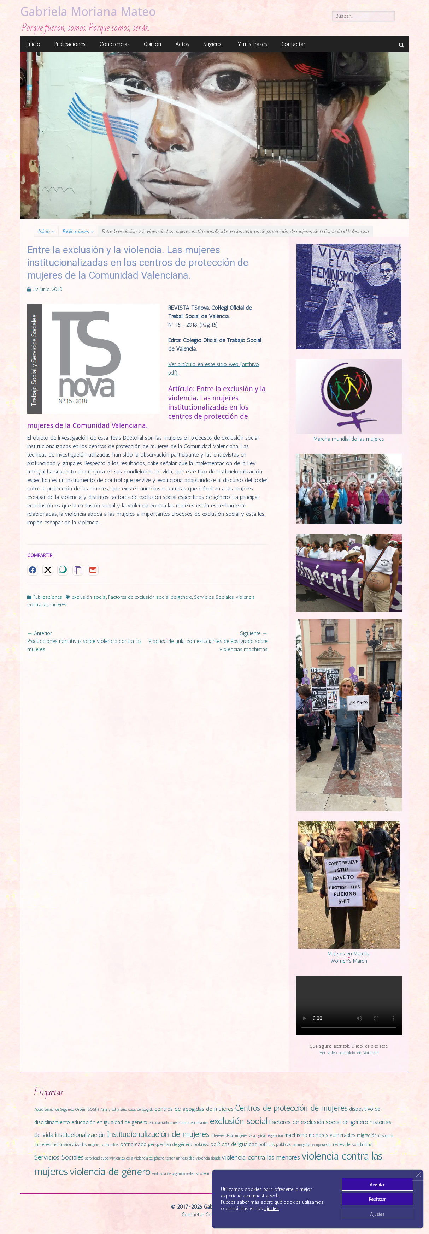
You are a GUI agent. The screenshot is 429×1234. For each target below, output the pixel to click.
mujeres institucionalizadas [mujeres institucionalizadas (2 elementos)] (60, 1144)
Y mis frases (252, 44)
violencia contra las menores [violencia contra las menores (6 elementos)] (261, 1157)
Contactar (293, 44)
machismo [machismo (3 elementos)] (295, 1135)
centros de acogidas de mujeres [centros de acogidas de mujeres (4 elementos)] (194, 1108)
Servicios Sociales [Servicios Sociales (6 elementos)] (59, 1157)
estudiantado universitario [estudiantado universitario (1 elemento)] (169, 1123)
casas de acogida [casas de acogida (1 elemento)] (140, 1109)
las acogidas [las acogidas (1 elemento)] (257, 1135)
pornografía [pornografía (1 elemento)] (301, 1145)
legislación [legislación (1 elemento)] (275, 1135)
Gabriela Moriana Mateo (88, 11)
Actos (182, 44)
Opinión (152, 44)
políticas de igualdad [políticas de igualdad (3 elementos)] (234, 1144)
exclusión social (89, 597)
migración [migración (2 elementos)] (367, 1135)
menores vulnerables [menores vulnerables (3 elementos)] (332, 1135)
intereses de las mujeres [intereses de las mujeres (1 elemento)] (229, 1135)
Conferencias (115, 44)
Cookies (214, 1214)
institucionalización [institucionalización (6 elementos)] (80, 1135)
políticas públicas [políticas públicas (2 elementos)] (275, 1144)
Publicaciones (70, 44)
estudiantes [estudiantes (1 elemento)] (199, 1123)
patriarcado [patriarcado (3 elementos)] (134, 1144)
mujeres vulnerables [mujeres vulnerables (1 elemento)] (103, 1145)
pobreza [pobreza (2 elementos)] (201, 1144)
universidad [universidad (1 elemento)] (185, 1158)
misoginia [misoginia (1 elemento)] (385, 1135)
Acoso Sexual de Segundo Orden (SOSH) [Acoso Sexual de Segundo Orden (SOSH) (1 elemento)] (66, 1109)
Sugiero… (213, 44)
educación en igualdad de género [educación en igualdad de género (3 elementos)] (109, 1122)
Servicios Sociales (214, 597)
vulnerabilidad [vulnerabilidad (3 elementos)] (344, 1173)
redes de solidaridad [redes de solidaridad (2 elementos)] (352, 1144)
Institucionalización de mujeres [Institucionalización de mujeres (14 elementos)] (158, 1134)
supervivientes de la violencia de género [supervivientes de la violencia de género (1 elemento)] (132, 1158)
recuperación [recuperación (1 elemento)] (321, 1145)
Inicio (33, 44)
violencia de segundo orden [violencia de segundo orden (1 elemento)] (173, 1174)
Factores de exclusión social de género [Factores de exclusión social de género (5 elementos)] (318, 1122)
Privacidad (235, 1214)
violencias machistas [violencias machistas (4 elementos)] (303, 1173)
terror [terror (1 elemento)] (170, 1158)
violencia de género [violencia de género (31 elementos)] (110, 1172)
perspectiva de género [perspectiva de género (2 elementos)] (170, 1144)
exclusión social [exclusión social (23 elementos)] (239, 1121)
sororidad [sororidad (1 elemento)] (92, 1158)
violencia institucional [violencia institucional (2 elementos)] (217, 1173)
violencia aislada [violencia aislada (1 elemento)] (208, 1158)
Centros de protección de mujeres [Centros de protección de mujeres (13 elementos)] (291, 1108)
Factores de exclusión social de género (150, 597)
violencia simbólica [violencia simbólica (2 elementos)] (258, 1173)
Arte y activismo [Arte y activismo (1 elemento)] (113, 1109)
